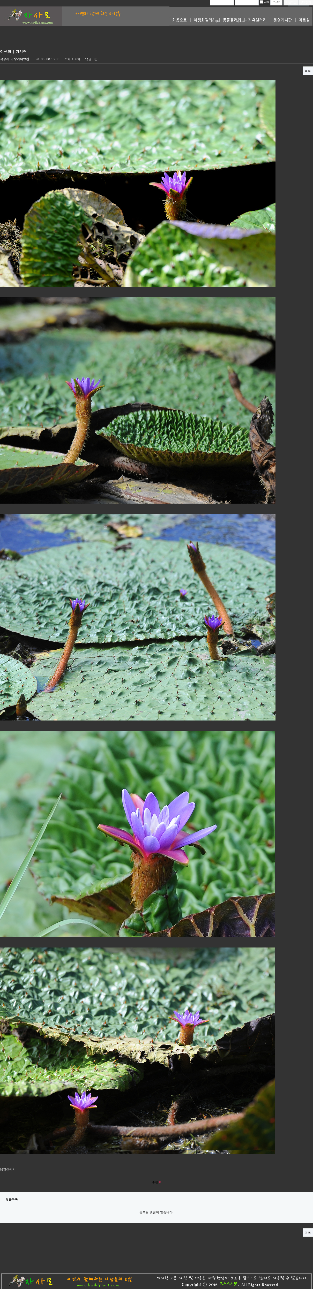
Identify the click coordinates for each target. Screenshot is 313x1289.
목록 (308, 71)
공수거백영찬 (20, 59)
